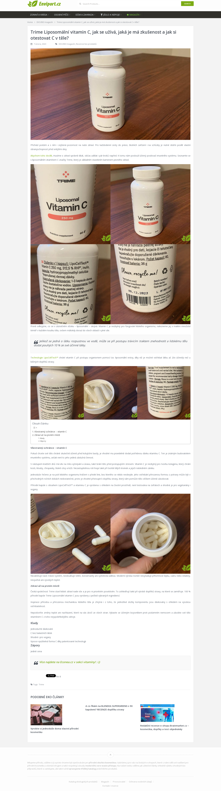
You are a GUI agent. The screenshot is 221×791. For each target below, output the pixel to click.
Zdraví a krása (38, 14)
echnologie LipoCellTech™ (45, 357)
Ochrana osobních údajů (140, 782)
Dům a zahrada (84, 14)
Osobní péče (61, 14)
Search (187, 3)
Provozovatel (119, 782)
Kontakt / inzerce (110, 786)
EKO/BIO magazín (67, 44)
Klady (42, 438)
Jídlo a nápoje (110, 14)
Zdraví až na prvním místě (47, 435)
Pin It (58, 676)
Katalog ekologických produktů (83, 782)
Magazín (133, 14)
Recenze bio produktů (86, 44)
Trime (41, 684)
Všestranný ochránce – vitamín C (50, 431)
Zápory (43, 441)
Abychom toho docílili (41, 155)
